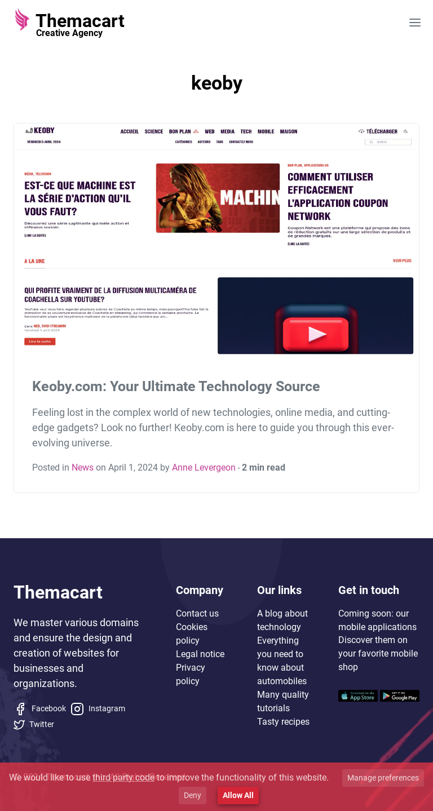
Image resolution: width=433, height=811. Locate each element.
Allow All (238, 795)
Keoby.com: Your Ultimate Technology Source (176, 386)
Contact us (197, 613)
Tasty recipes (283, 721)
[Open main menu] (415, 22)
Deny (192, 795)
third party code (123, 777)
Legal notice (200, 654)
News (83, 467)
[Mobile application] (358, 695)
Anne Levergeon (204, 467)
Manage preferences (383, 777)
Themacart (58, 592)
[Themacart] (69, 23)
